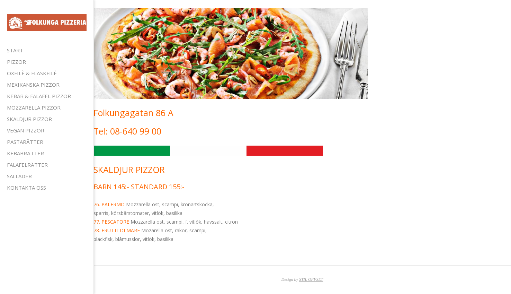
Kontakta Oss (26, 187)
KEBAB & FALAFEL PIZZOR (39, 96)
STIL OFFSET (311, 279)
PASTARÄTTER (25, 141)
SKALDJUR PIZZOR (29, 118)
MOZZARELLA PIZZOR (34, 107)
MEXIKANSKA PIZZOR (33, 84)
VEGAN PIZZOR (25, 130)
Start (15, 50)
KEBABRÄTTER (25, 153)
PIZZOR (16, 61)
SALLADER (19, 176)
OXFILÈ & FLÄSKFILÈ (32, 73)
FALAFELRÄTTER (27, 164)
